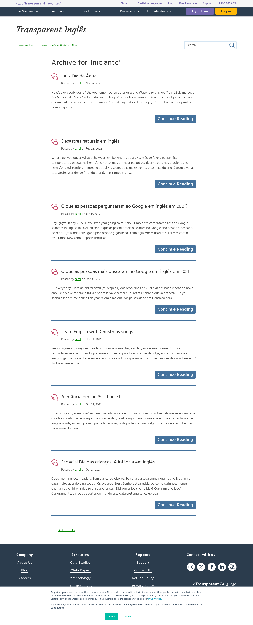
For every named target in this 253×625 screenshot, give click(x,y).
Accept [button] (112, 616)
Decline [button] (127, 616)
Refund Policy (143, 578)
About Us (24, 562)
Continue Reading (175, 119)
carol (78, 83)
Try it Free (200, 11)
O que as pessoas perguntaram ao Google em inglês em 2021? (124, 206)
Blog (24, 570)
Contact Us (143, 570)
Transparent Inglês (51, 29)
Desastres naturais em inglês (90, 141)
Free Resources (80, 585)
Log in (226, 11)
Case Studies (80, 562)
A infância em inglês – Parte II (91, 396)
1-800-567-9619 (228, 3)
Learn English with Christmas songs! (97, 331)
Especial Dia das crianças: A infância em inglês (108, 462)
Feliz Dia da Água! (79, 76)
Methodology (80, 578)
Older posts (66, 530)
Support (143, 562)
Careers (25, 578)
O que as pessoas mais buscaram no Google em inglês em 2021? (126, 271)
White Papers (80, 570)
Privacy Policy (155, 599)
